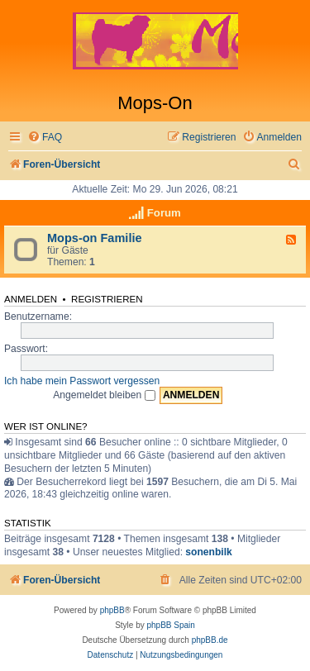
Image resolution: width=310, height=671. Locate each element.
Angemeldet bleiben (104, 395)
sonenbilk (208, 552)
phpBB (112, 610)
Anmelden (30, 299)
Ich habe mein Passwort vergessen (82, 381)
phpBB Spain (170, 625)
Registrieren (107, 299)
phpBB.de (210, 640)
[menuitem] (44, 137)
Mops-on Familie (94, 238)
